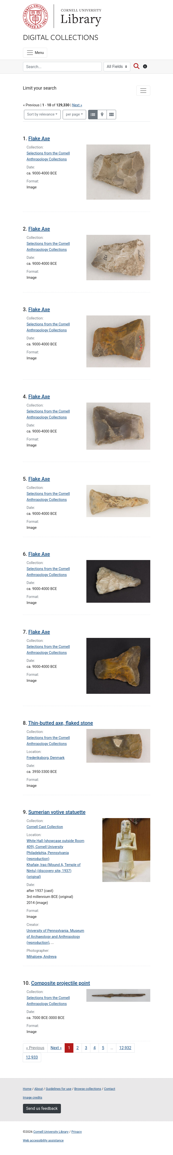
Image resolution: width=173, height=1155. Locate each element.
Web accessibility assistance (43, 1140)
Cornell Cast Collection (45, 827)
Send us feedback (42, 1108)
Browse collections (87, 1089)
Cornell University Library (51, 1132)
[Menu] (35, 53)
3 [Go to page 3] (86, 1047)
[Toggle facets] (143, 91)
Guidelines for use (58, 1089)
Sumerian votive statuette (56, 812)
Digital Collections (60, 37)
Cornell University (35, 16)
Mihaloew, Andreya (42, 957)
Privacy (76, 1132)
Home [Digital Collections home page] (27, 1089)
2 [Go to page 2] (77, 1047)
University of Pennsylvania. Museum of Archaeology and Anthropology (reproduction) (55, 937)
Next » (77, 105)
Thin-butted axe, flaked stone (60, 723)
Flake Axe (39, 139)
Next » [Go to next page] (56, 1047)
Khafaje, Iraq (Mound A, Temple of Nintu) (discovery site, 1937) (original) (54, 871)
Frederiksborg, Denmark (46, 758)
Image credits (32, 1097)
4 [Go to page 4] (94, 1047)
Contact (109, 1089)
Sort (41, 114)
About (38, 1089)
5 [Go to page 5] (103, 1047)
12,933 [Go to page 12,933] (32, 1057)
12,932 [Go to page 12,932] (125, 1047)
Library (80, 16)
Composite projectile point (60, 983)
